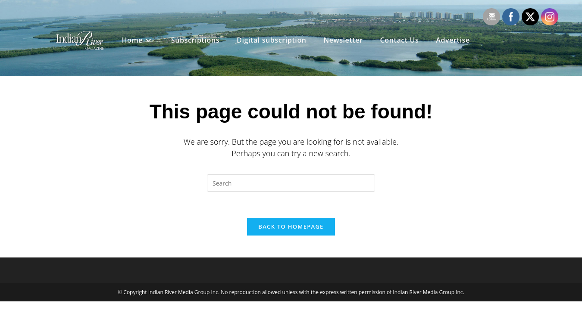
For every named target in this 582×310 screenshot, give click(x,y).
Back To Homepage (290, 226)
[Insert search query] (291, 183)
